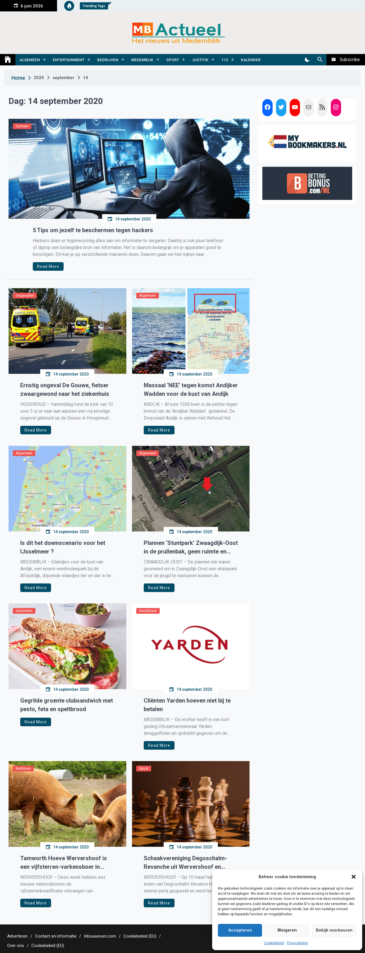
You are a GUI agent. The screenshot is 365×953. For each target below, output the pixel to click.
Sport (172, 59)
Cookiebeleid (274, 943)
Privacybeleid (297, 943)
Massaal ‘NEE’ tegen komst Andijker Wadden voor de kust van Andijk (191, 389)
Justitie (200, 59)
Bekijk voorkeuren (334, 930)
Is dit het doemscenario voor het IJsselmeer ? (62, 547)
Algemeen (30, 59)
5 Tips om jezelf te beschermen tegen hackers (93, 230)
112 (224, 59)
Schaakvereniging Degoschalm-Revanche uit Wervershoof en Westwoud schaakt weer (185, 863)
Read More (48, 266)
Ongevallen (25, 295)
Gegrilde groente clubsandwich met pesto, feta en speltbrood (66, 705)
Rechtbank (148, 611)
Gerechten (24, 611)
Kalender (251, 59)
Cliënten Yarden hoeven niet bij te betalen (187, 705)
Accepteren (240, 930)
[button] (353, 877)
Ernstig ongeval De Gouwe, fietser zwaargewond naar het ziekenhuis (64, 389)
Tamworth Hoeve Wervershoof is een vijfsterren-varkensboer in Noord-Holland (63, 863)
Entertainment (68, 59)
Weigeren (287, 930)
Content (22, 126)
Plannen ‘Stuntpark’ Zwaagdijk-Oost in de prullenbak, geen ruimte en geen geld (191, 547)
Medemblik (142, 59)
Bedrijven (107, 59)
